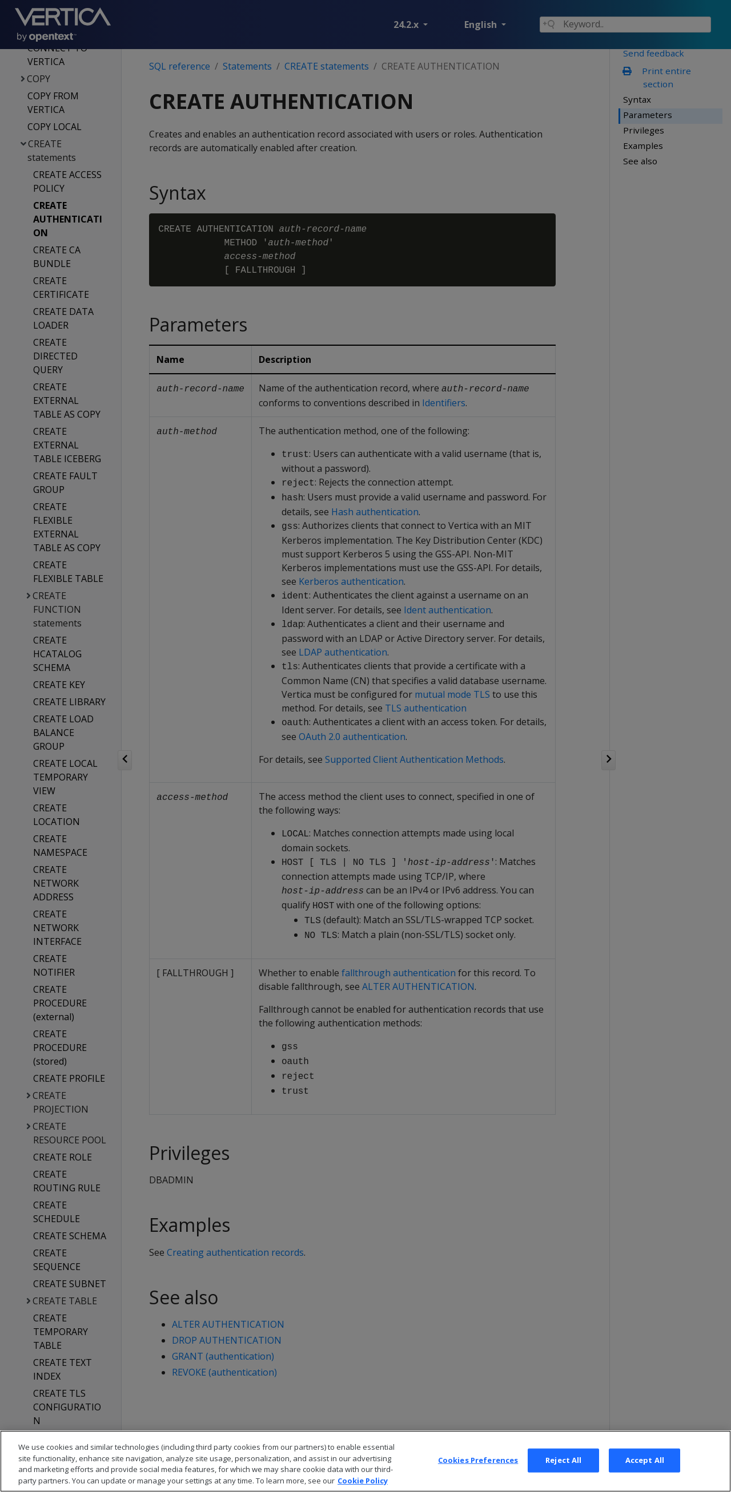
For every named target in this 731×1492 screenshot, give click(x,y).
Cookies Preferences (478, 1472)
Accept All (644, 1472)
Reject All (563, 1472)
